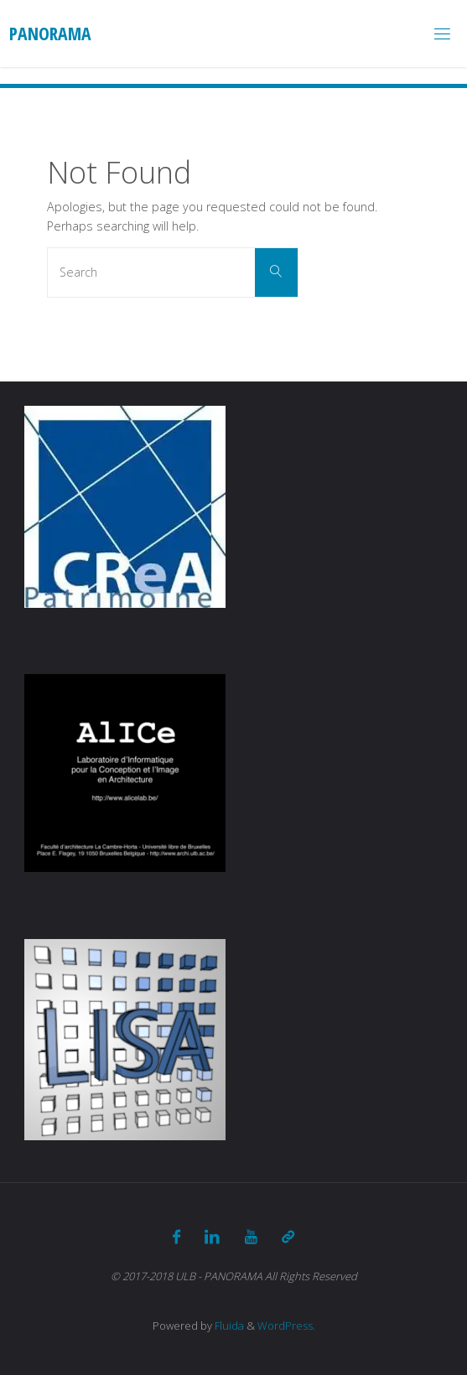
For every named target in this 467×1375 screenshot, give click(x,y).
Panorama (50, 33)
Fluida (228, 1325)
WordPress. (286, 1325)
